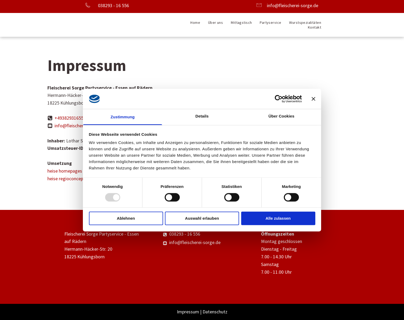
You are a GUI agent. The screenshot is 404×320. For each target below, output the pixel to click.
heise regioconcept (66, 178)
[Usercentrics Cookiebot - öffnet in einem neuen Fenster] (278, 99)
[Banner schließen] (313, 99)
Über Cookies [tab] (281, 116)
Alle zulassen (278, 218)
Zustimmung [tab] (123, 117)
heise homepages (64, 171)
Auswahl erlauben (202, 218)
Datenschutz (215, 312)
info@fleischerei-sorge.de (292, 5)
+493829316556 (70, 118)
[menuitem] (195, 22)
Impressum (188, 312)
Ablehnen (126, 218)
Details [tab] (202, 116)
